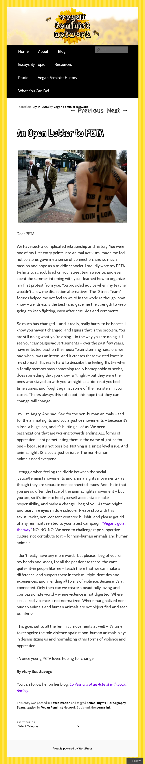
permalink (103, 707)
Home (23, 51)
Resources (63, 64)
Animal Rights (96, 703)
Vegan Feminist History (57, 77)
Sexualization (60, 703)
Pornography (116, 703)
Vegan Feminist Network (58, 707)
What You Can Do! (33, 90)
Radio (23, 77)
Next (117, 110)
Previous (86, 110)
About (43, 51)
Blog (62, 51)
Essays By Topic (31, 64)
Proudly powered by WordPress (72, 748)
